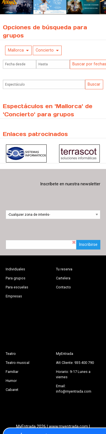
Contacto (63, 287)
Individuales (15, 269)
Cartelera (63, 278)
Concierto (45, 50)
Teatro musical (17, 362)
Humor (11, 381)
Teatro (11, 353)
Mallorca (16, 50)
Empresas (14, 296)
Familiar (12, 372)
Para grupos (15, 278)
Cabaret (12, 390)
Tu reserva (64, 269)
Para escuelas (17, 287)
